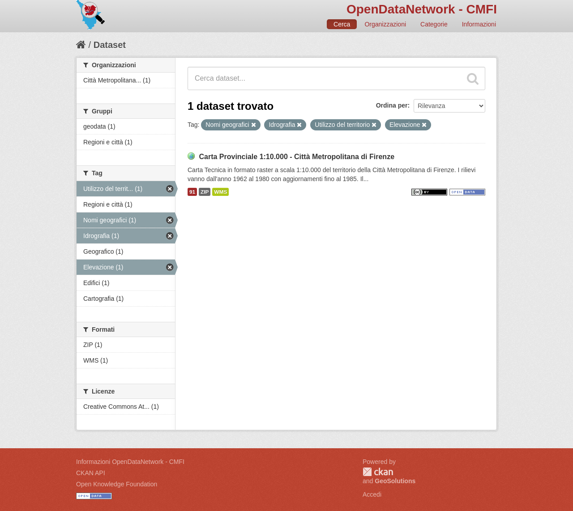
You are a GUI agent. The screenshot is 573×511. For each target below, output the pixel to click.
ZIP (205, 192)
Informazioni (479, 24)
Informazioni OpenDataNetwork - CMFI (130, 461)
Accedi (372, 494)
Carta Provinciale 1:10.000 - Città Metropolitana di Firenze (296, 156)
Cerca (342, 24)
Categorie (434, 24)
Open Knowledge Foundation (116, 484)
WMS (220, 192)
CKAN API (90, 472)
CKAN (378, 471)
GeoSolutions (395, 481)
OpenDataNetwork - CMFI (421, 9)
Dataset (110, 45)
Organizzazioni (385, 24)
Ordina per (392, 105)
